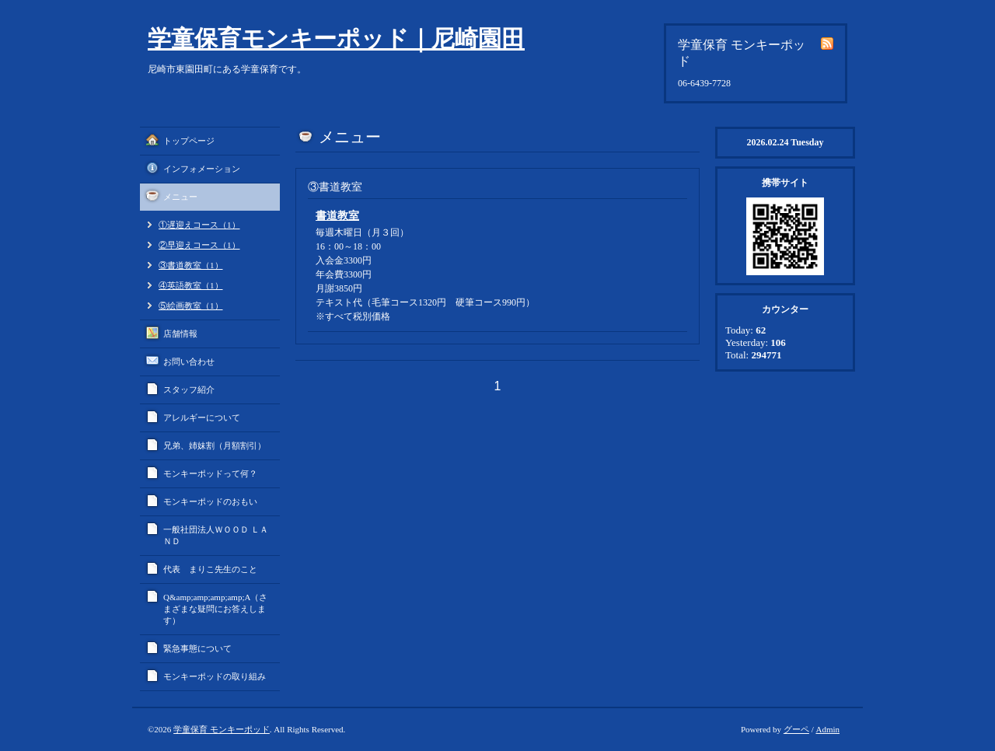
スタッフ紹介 (189, 389)
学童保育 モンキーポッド (221, 729)
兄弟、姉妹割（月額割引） (214, 445)
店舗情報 (180, 333)
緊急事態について (197, 648)
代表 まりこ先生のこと (210, 569)
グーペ (796, 729)
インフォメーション (201, 168)
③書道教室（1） (191, 265)
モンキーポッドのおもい (210, 501)
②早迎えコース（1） (199, 245)
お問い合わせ (189, 361)
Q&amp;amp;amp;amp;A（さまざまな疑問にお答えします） (215, 608)
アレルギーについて (201, 417)
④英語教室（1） (191, 285)
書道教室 (337, 216)
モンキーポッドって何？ (210, 473)
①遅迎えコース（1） (199, 224)
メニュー (180, 196)
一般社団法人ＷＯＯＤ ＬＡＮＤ (215, 535)
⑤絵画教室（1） (191, 305)
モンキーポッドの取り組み (214, 676)
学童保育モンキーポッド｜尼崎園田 (336, 38)
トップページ (189, 140)
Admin (827, 729)
